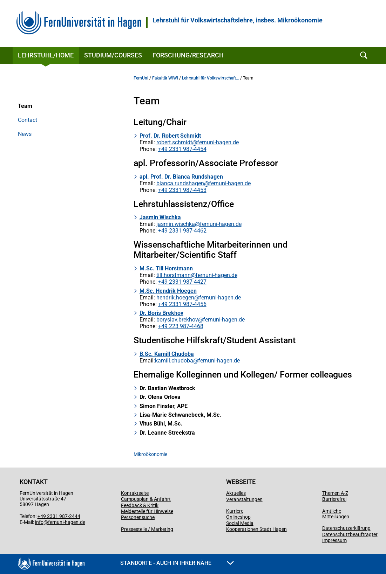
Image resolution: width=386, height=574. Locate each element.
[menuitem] (67, 106)
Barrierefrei (334, 499)
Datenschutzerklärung (346, 528)
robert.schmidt (174, 142)
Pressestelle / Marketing (147, 529)
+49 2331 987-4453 (182, 190)
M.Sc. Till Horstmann (166, 268)
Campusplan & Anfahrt (146, 499)
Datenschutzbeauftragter (350, 534)
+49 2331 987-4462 (182, 230)
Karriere (234, 511)
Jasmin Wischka (160, 217)
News (25, 134)
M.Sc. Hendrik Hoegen (168, 291)
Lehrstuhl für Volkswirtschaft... (210, 78)
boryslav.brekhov (177, 319)
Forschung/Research (188, 55)
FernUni (141, 78)
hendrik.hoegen (175, 297)
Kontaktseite (135, 493)
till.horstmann (173, 275)
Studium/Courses (113, 55)
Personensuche (138, 517)
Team (25, 106)
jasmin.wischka (175, 224)
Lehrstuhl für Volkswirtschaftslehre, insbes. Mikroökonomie (238, 20)
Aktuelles (236, 493)
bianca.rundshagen (180, 183)
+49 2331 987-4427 (182, 281)
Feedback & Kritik (139, 505)
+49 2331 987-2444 (59, 516)
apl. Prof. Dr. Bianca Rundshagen (181, 176)
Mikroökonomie (150, 454)
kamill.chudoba (174, 360)
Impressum (334, 540)
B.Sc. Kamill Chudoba (167, 354)
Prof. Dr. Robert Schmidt (170, 135)
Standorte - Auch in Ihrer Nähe (177, 563)
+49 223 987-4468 (180, 326)
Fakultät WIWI (165, 78)
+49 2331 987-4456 (182, 304)
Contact (27, 120)
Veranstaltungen (244, 499)
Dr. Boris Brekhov (161, 313)
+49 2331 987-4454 (182, 149)
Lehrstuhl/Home (46, 55)
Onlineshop (238, 517)
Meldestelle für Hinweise (147, 511)
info (39, 522)
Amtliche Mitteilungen (335, 513)
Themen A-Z (335, 493)
